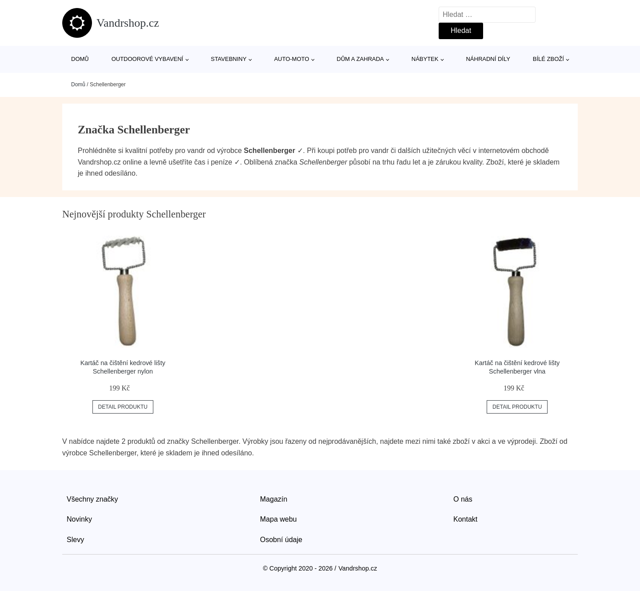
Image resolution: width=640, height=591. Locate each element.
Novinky (79, 519)
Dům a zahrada (360, 59)
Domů (80, 59)
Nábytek (425, 59)
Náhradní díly (488, 59)
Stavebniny (228, 59)
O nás (462, 499)
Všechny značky (92, 499)
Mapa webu (278, 519)
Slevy (75, 539)
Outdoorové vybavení (148, 59)
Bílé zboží (548, 59)
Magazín (273, 499)
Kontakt (465, 519)
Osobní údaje (281, 539)
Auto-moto (291, 59)
